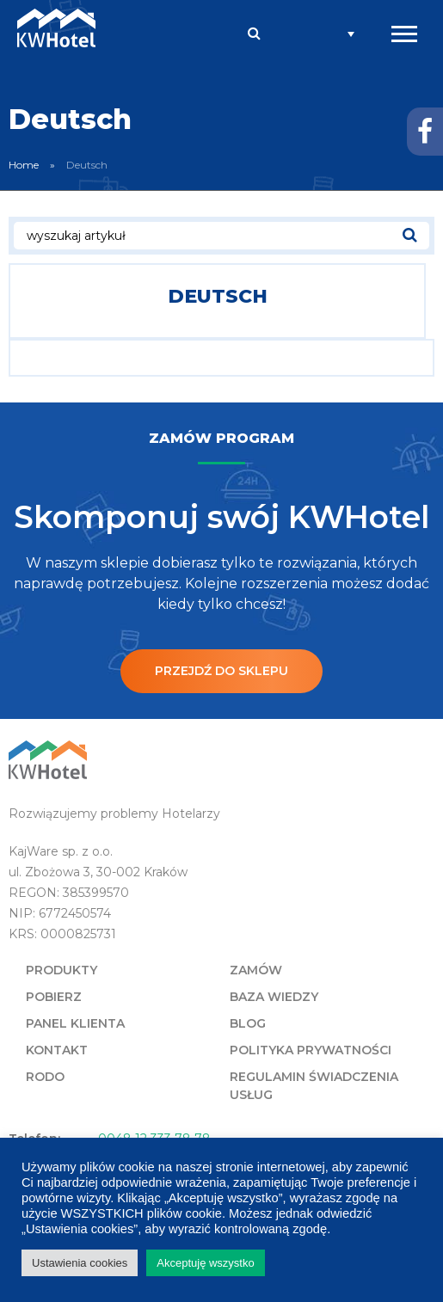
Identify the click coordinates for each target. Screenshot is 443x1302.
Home (24, 164)
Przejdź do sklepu (221, 671)
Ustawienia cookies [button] (79, 1262)
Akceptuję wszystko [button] (205, 1262)
